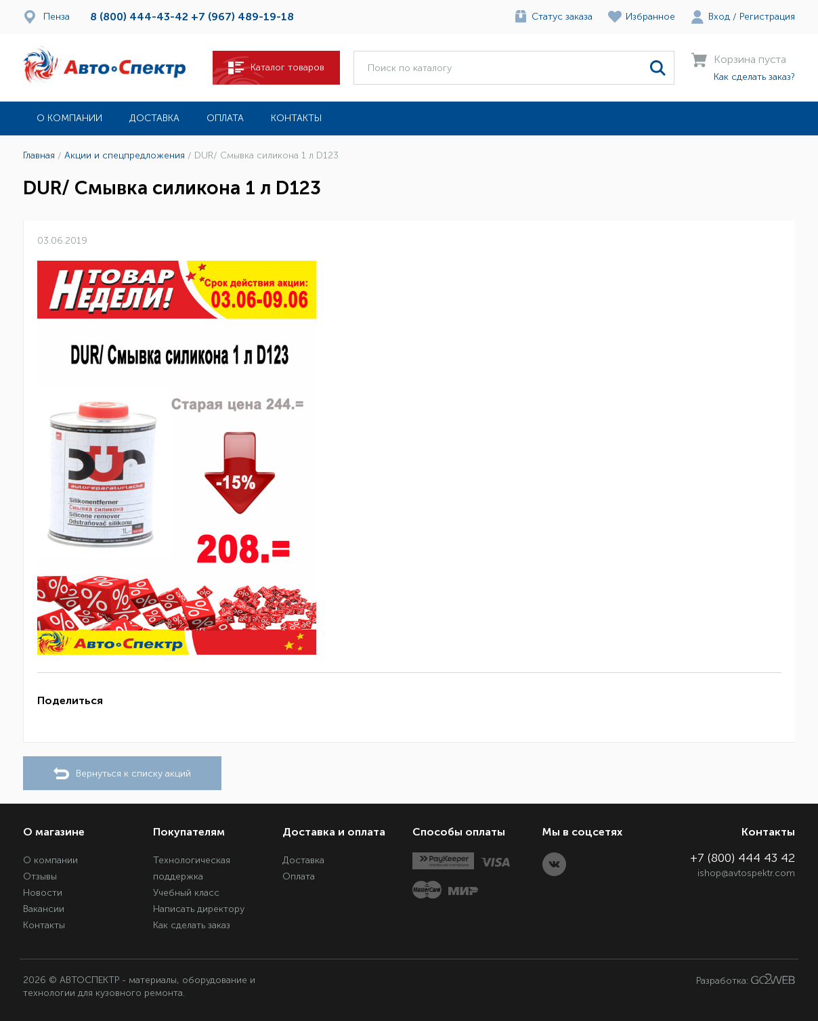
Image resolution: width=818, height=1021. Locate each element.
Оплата (225, 118)
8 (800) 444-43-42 (139, 16)
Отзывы (40, 876)
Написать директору (198, 909)
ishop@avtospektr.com (746, 873)
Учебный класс (186, 892)
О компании (69, 118)
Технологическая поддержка (191, 868)
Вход (719, 16)
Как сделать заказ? (754, 77)
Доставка (154, 118)
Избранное (650, 16)
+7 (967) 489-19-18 (242, 16)
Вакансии (43, 909)
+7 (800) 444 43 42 (742, 857)
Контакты (296, 118)
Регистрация (767, 16)
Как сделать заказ (191, 925)
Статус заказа (562, 16)
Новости (42, 892)
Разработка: (745, 980)
